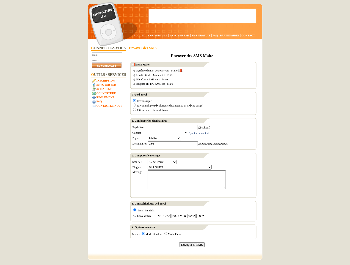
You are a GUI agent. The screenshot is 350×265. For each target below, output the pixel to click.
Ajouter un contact (199, 133)
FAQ (215, 35)
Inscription (103, 81)
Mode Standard (152, 237)
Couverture (104, 93)
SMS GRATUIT (201, 35)
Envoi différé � (169, 219)
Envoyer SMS (104, 85)
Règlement (103, 97)
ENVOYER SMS (179, 35)
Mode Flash (172, 237)
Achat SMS (102, 89)
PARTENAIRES (230, 35)
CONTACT (248, 35)
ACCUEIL (140, 35)
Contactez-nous (107, 106)
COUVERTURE (158, 35)
